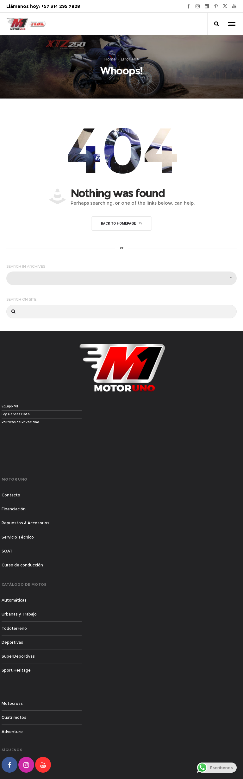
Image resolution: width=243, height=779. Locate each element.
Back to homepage (121, 223)
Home (110, 59)
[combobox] (121, 278)
